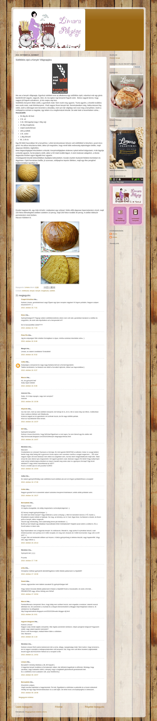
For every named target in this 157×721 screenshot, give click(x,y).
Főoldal (58, 707)
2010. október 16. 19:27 (29, 495)
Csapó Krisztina (27, 299)
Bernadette (25, 503)
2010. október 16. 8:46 (29, 341)
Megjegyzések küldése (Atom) (36, 712)
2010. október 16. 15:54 (29, 469)
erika (23, 568)
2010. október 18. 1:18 (29, 637)
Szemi (23, 581)
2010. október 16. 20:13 (29, 543)
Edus (23, 315)
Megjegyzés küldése (26, 697)
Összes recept (115, 58)
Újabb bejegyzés (24, 707)
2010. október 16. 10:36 (29, 401)
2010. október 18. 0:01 (29, 614)
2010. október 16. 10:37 (29, 422)
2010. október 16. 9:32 (29, 355)
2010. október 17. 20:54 (29, 594)
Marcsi (23, 601)
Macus (23, 377)
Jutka (23, 362)
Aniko (23, 489)
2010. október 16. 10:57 (29, 439)
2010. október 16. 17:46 (29, 482)
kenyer (32, 291)
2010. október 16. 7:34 (29, 328)
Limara (23, 662)
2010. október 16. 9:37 (29, 370)
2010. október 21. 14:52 (29, 655)
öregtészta (45, 291)
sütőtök (52, 291)
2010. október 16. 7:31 (29, 308)
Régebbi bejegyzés (94, 707)
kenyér (37, 291)
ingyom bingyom (27, 621)
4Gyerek (24, 409)
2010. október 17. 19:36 (29, 574)
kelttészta (25, 291)
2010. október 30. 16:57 (29, 675)
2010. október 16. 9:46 (29, 386)
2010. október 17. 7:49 (29, 561)
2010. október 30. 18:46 (29, 693)
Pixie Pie (24, 335)
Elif (22, 429)
